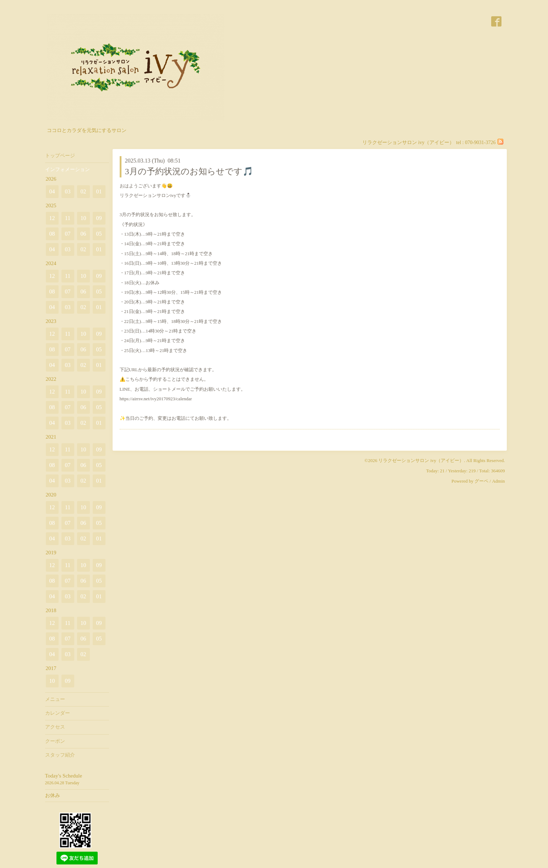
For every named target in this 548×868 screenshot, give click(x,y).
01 (99, 191)
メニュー (55, 699)
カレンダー (57, 713)
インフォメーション (67, 169)
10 (83, 218)
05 (99, 234)
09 (99, 218)
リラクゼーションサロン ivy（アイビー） (421, 460)
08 (52, 234)
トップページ (60, 155)
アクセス (55, 727)
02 (83, 191)
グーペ (481, 481)
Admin (498, 481)
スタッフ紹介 (60, 755)
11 (67, 218)
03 (68, 191)
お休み (52, 795)
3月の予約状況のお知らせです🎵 (189, 171)
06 (83, 234)
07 (68, 234)
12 (52, 218)
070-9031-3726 (480, 142)
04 (52, 191)
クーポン (55, 741)
